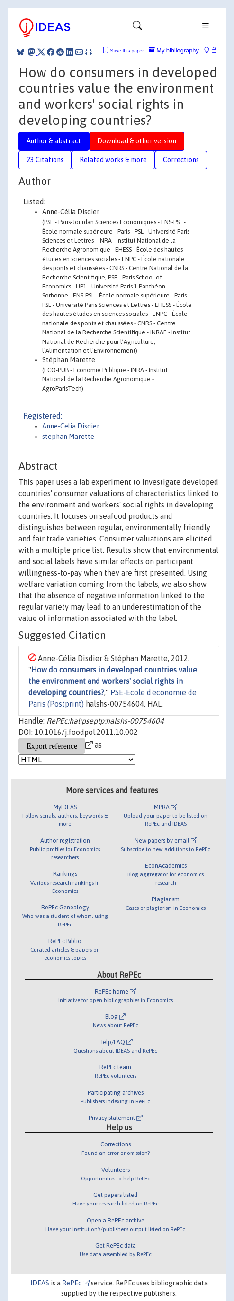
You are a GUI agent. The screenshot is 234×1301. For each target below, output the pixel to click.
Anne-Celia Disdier (70, 426)
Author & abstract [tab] (54, 141)
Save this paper (127, 50)
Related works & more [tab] (113, 160)
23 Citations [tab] (45, 160)
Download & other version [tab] (136, 141)
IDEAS (39, 1283)
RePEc (76, 1283)
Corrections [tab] (181, 160)
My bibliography (174, 50)
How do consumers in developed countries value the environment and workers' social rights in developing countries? (112, 681)
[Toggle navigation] (137, 27)
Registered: (42, 415)
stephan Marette (68, 436)
